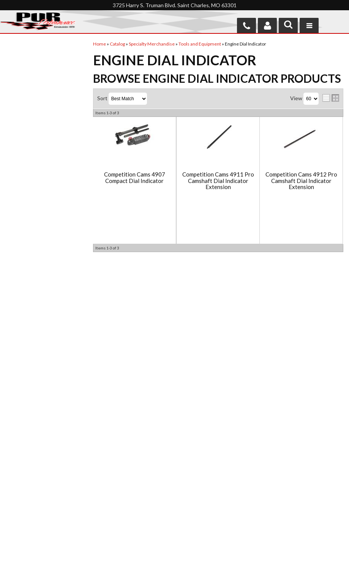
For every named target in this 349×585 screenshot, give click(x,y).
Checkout (17, 50)
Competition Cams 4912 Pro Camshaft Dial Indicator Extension (301, 180)
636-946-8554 (218, 515)
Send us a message (204, 543)
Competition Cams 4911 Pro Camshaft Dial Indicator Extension (218, 180)
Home (14, 488)
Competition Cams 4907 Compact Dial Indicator (134, 177)
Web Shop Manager (235, 574)
